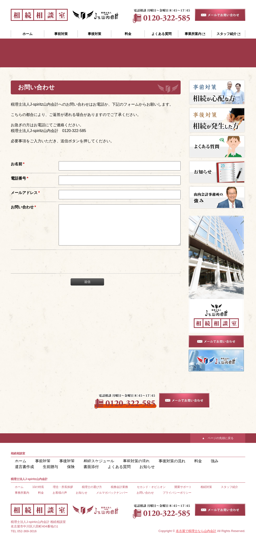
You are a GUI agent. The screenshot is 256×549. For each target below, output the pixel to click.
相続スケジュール (84, 461)
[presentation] (91, 268)
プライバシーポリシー (177, 492)
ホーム (27, 34)
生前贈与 (221, 461)
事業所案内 (195, 34)
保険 (18, 467)
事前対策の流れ (115, 461)
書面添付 (35, 467)
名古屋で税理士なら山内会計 (196, 531)
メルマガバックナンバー (112, 492)
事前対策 (61, 34)
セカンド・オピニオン (151, 487)
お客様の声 (60, 492)
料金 (128, 34)
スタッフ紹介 (228, 34)
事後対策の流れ (144, 461)
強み (180, 461)
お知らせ (81, 467)
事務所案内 (22, 492)
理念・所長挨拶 (63, 487)
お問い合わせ (145, 492)
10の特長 (38, 487)
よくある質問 (161, 34)
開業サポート (183, 487)
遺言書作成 (199, 461)
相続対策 (206, 487)
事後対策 (94, 34)
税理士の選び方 (92, 487)
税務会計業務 (119, 487)
